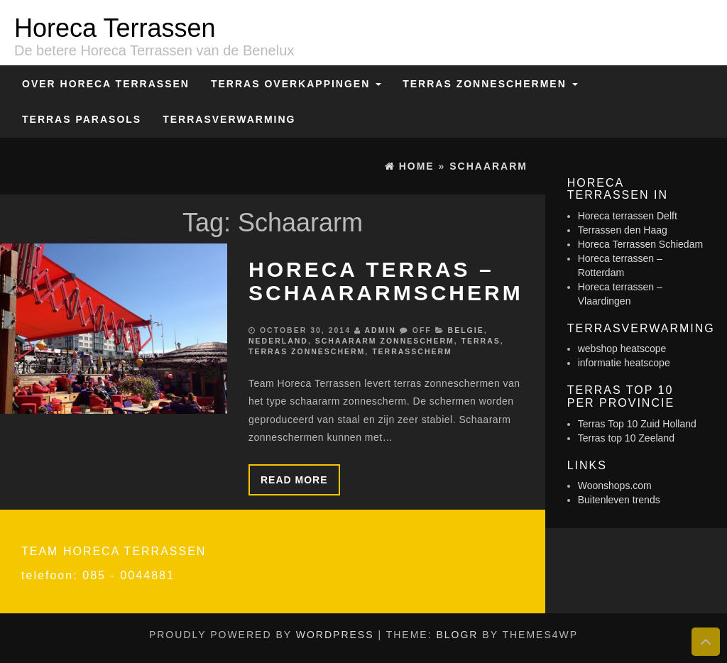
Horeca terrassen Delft (627, 215)
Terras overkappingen (296, 83)
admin (379, 330)
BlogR (457, 634)
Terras (481, 340)
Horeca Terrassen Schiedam (640, 244)
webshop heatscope (622, 348)
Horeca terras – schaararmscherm (385, 281)
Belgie (466, 330)
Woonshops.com (615, 485)
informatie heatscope (624, 362)
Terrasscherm (412, 351)
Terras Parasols (81, 119)
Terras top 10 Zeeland (626, 438)
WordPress (335, 634)
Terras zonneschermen (490, 83)
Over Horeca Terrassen (106, 83)
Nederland (278, 340)
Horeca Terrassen (114, 28)
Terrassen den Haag (622, 230)
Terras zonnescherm (306, 351)
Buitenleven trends (619, 499)
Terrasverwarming (229, 119)
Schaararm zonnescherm (384, 340)
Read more (294, 480)
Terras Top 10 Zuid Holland (637, 423)
